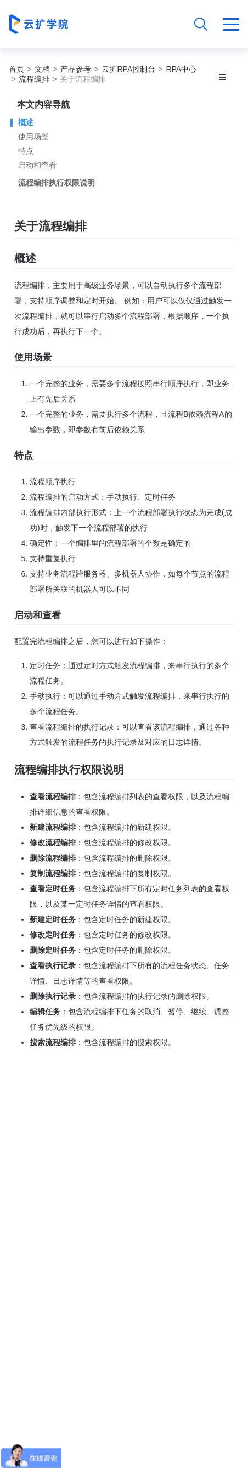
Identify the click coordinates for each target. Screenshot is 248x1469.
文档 (42, 69)
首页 (16, 69)
